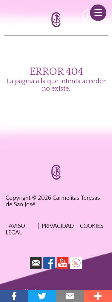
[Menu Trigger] (98, 12)
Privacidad (58, 226)
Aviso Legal (15, 229)
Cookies (91, 226)
